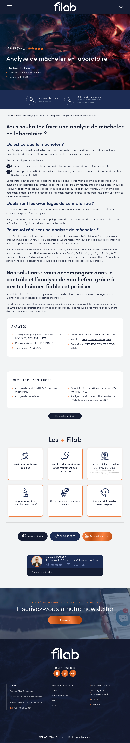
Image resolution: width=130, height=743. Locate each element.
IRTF (43, 338)
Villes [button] (94, 704)
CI (53, 343)
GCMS (45, 334)
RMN (37, 338)
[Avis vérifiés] (24, 48)
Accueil (9, 115)
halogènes (12, 184)
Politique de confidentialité (99, 693)
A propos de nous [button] (61, 686)
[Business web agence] (79, 737)
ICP (42, 343)
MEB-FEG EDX (103, 334)
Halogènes (55, 115)
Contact (95, 699)
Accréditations (60, 696)
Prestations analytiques (27, 115)
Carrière (56, 691)
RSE (54, 701)
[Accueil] (65, 6)
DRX (48, 343)
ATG (32, 348)
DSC (38, 348)
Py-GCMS (55, 334)
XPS (105, 344)
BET (108, 339)
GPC (30, 338)
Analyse (44, 115)
